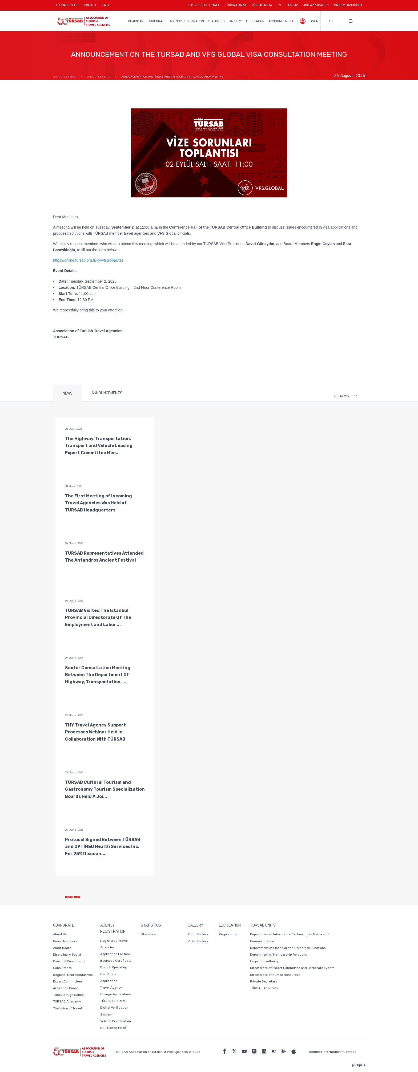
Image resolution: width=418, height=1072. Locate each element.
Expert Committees (68, 981)
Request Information (325, 1052)
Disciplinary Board (67, 954)
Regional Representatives (73, 975)
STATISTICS (216, 21)
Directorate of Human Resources (275, 975)
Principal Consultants (69, 961)
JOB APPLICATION (316, 5)
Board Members (65, 941)
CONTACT (89, 7)
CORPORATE (157, 21)
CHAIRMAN (135, 21)
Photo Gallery (198, 934)
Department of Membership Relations (278, 954)
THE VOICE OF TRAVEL (204, 5)
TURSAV (292, 5)
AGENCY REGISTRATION (187, 21)
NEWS (68, 393)
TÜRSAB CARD (235, 5)
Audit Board (62, 948)
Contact (349, 1052)
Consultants (62, 968)
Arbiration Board (65, 988)
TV (279, 5)
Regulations (228, 934)
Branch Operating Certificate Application (113, 973)
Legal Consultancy (264, 961)
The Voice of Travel (67, 1008)
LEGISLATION (255, 21)
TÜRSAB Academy (67, 1001)
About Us (60, 934)
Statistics (148, 934)
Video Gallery (198, 941)
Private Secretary (263, 981)
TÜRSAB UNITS (68, 7)
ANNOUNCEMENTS (282, 21)
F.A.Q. (106, 5)
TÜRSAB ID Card (112, 1001)
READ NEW (77, 897)
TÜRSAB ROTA (261, 5)
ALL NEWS (345, 396)
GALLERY (235, 21)
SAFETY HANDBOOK (348, 5)
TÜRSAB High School (69, 995)
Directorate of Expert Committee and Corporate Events (292, 968)
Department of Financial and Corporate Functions (288, 948)
